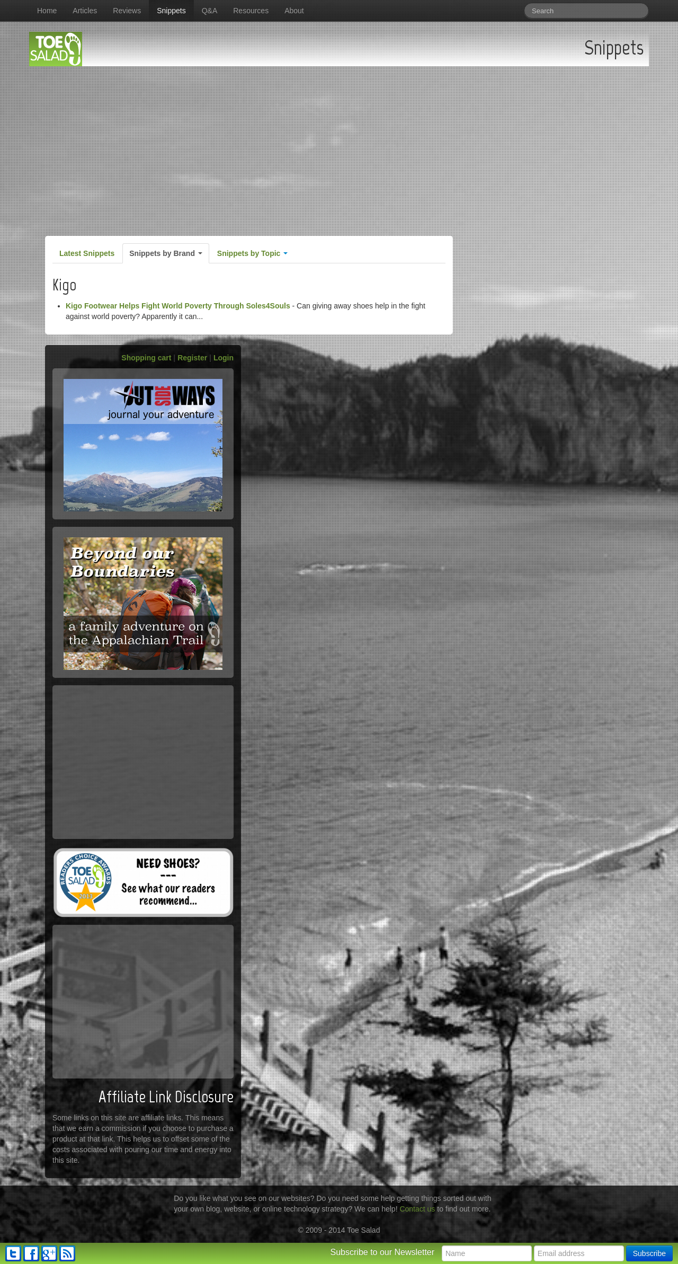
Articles (85, 10)
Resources (251, 10)
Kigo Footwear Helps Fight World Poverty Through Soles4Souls (178, 306)
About (294, 10)
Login (223, 357)
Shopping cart (146, 357)
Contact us (417, 1209)
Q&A (210, 10)
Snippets (171, 10)
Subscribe (649, 1253)
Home (47, 10)
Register (192, 357)
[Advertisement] (339, 146)
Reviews (127, 10)
